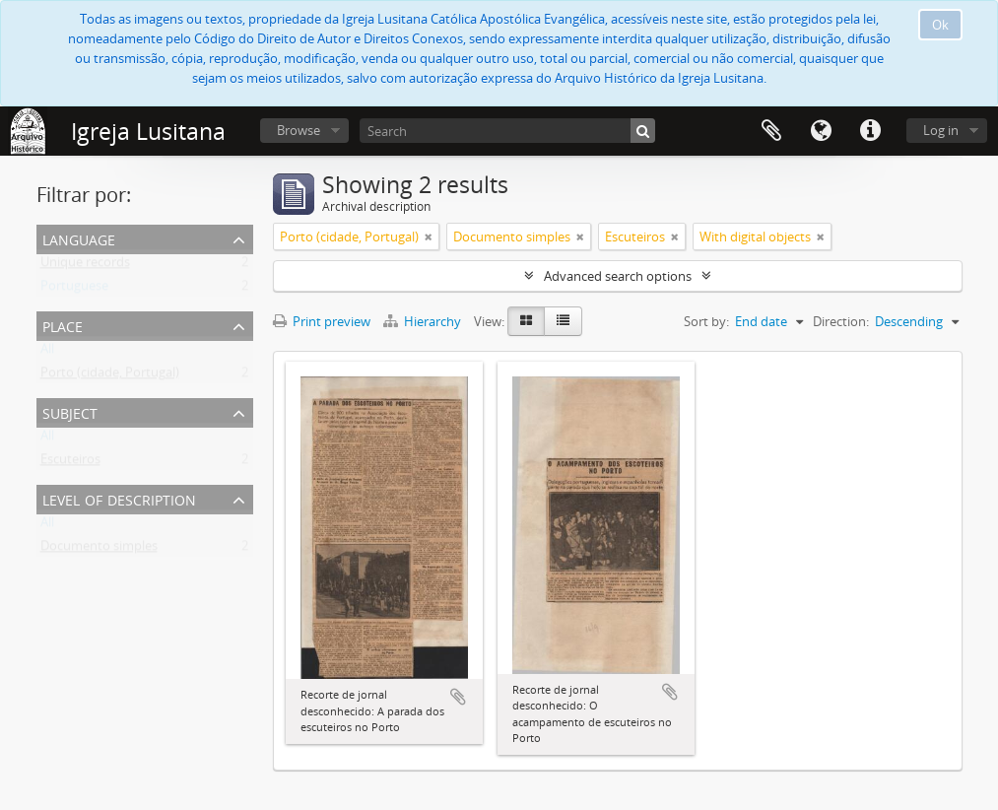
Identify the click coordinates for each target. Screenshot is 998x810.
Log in (941, 130)
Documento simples (99, 550)
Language (820, 131)
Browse (298, 130)
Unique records (85, 266)
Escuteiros (70, 463)
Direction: (841, 321)
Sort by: (706, 321)
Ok (940, 25)
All (47, 353)
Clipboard (771, 131)
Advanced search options (618, 276)
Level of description (119, 498)
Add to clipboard (458, 697)
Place (62, 324)
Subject (70, 411)
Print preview (321, 321)
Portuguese (74, 290)
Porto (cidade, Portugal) (109, 376)
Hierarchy (423, 321)
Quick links (870, 131)
